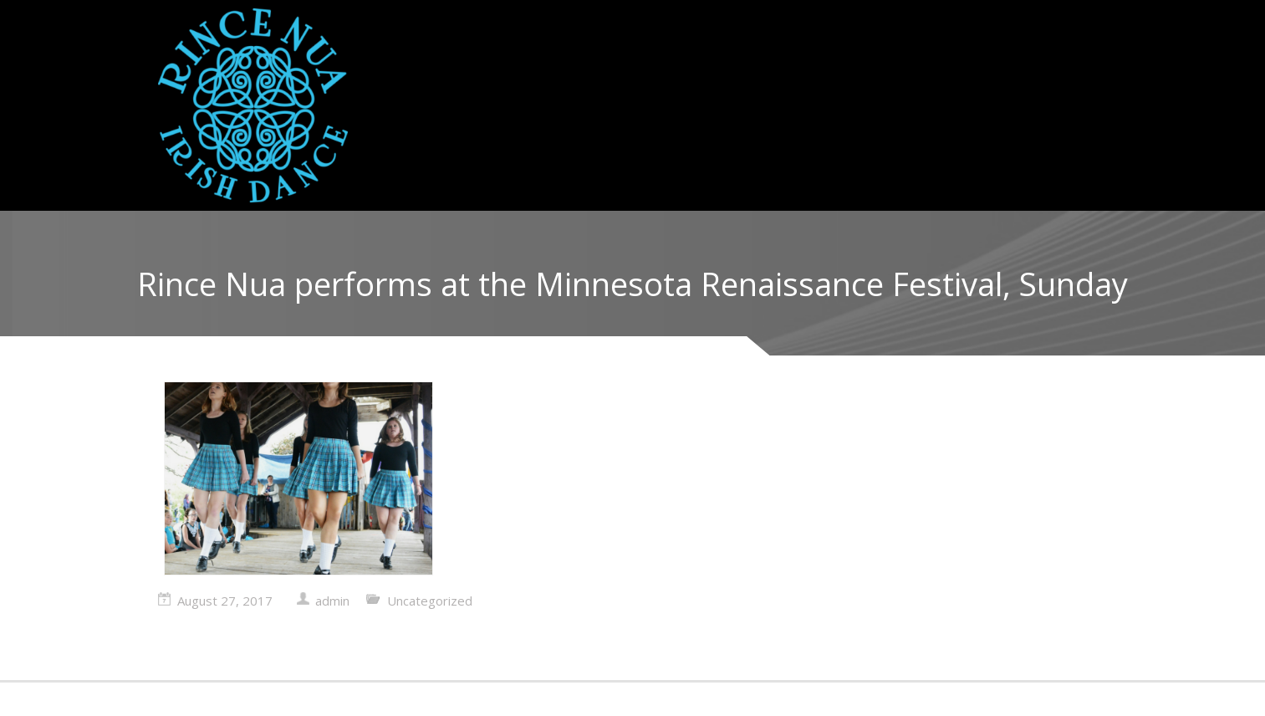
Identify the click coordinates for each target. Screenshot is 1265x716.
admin (332, 600)
